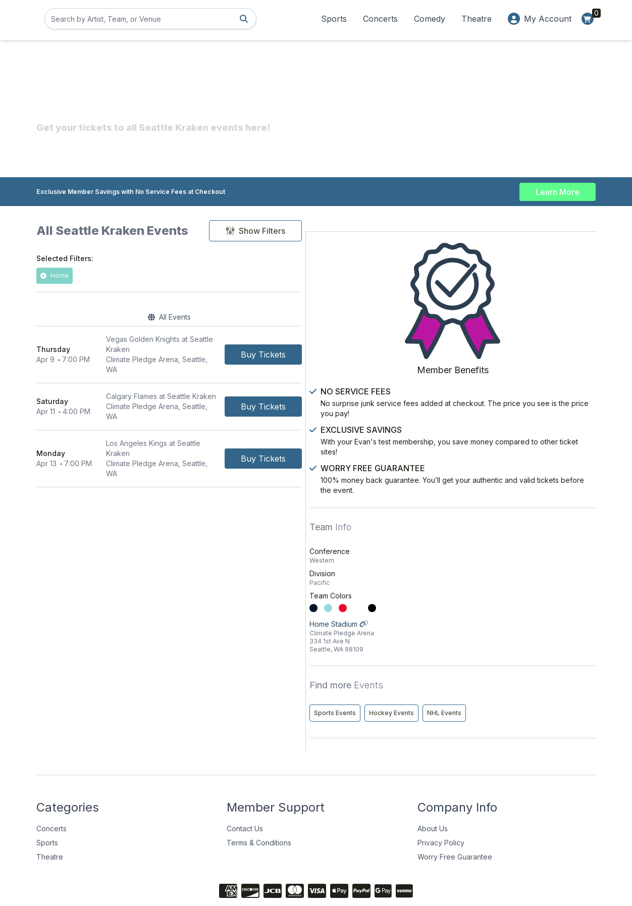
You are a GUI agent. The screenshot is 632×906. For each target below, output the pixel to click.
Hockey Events (553, 654)
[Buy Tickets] (399, 346)
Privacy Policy (440, 804)
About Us (432, 790)
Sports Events (496, 654)
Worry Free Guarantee (454, 819)
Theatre (476, 19)
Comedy (429, 19)
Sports (334, 19)
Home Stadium (533, 577)
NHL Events (493, 675)
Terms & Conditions (259, 804)
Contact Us (245, 790)
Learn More (558, 188)
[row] (237, 346)
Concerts (380, 19)
